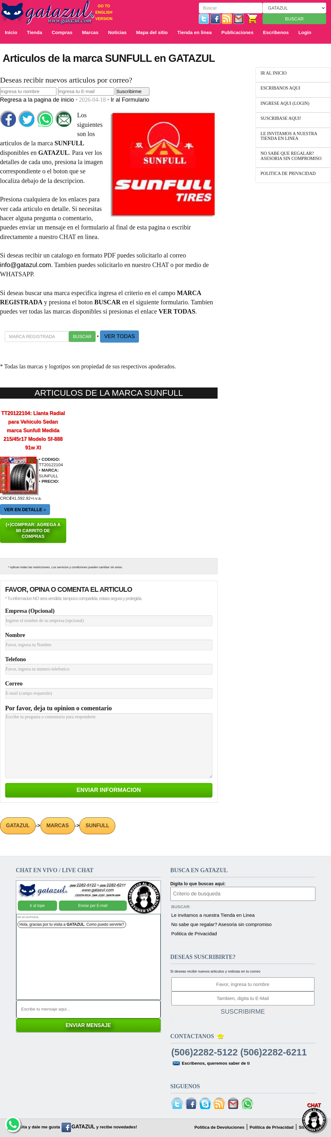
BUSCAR (294, 18)
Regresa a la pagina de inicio (38, 100)
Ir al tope (37, 905)
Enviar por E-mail (92, 905)
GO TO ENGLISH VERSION (103, 12)
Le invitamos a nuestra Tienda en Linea (213, 915)
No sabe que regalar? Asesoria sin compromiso (221, 924)
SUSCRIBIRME (243, 1011)
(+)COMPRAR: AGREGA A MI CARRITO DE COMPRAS (33, 530)
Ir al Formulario (130, 100)
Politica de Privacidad (194, 933)
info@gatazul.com (25, 264)
